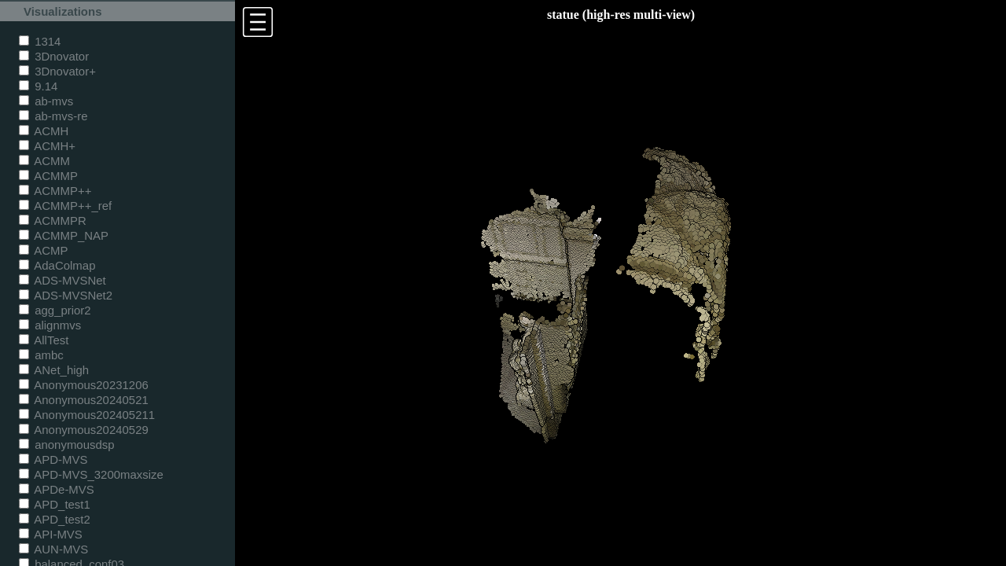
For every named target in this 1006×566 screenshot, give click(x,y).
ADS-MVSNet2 (65, 295)
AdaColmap (57, 265)
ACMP (43, 250)
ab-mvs (46, 101)
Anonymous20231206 (84, 384)
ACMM (44, 160)
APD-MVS (53, 459)
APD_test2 (54, 519)
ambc (41, 355)
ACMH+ (47, 146)
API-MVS (51, 534)
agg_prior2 (55, 310)
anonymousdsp (67, 444)
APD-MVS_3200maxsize (91, 474)
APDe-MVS (56, 489)
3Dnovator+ (57, 71)
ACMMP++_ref (65, 205)
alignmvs (50, 325)
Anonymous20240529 (84, 429)
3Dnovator (54, 56)
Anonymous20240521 (84, 399)
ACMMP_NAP (63, 235)
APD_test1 (54, 504)
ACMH (43, 131)
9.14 (38, 86)
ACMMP (48, 175)
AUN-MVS (53, 549)
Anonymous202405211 (87, 414)
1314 (40, 41)
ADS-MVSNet (62, 280)
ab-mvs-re (53, 116)
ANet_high (54, 370)
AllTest (43, 340)
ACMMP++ (55, 190)
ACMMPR (52, 220)
